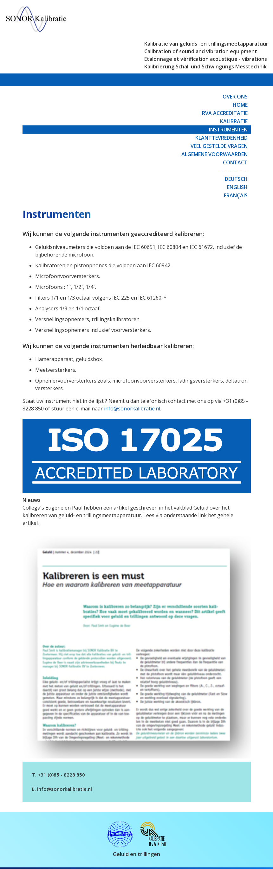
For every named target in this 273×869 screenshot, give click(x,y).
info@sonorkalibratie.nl (132, 408)
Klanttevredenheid (221, 137)
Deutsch (236, 178)
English (237, 187)
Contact (235, 162)
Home (240, 104)
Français (236, 195)
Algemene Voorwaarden (214, 154)
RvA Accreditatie (225, 113)
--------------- (233, 170)
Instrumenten (228, 129)
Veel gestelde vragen (219, 146)
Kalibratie (234, 121)
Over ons (235, 96)
